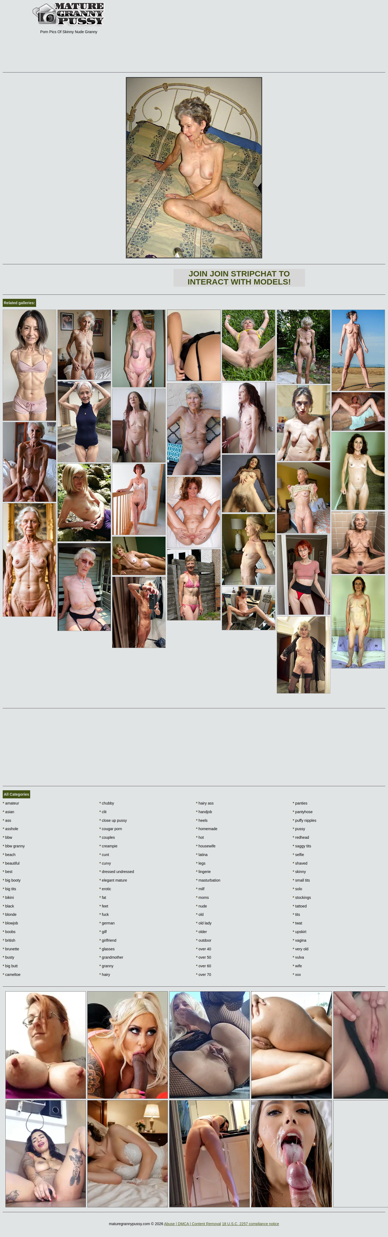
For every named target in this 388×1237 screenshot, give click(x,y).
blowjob (10, 923)
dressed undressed (116, 871)
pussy (299, 829)
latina (202, 855)
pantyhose (303, 812)
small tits (301, 880)
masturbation (208, 880)
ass (7, 820)
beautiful (11, 863)
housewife (206, 846)
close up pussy (113, 820)
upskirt (299, 932)
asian (8, 812)
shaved (300, 863)
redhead (301, 837)
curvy (105, 863)
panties (300, 803)
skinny (299, 871)
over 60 (203, 966)
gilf (103, 932)
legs (201, 863)
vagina (299, 940)
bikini (8, 897)
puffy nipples (304, 820)
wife (297, 966)
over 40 (203, 949)
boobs (9, 932)
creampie (108, 846)
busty (8, 957)
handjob (204, 812)
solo (297, 889)
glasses (107, 949)
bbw (7, 837)
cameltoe (11, 974)
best (7, 871)
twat (297, 923)
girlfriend (107, 940)
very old (300, 949)
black (8, 906)
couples (107, 837)
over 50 (203, 957)
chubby (106, 803)
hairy (104, 974)
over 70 (203, 974)
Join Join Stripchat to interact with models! (239, 277)
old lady (204, 923)
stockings (302, 897)
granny (106, 966)
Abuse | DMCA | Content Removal (192, 1224)
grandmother (111, 957)
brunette (11, 949)
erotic (105, 889)
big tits (9, 889)
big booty (11, 880)
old (200, 914)
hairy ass (205, 803)
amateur (11, 803)
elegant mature (113, 880)
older (201, 932)
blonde (9, 914)
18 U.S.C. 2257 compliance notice (250, 1224)
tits (296, 914)
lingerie (203, 871)
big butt (10, 966)
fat (102, 897)
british (9, 940)
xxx (297, 974)
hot (200, 837)
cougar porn (110, 829)
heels (202, 820)
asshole (10, 829)
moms (202, 897)
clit (102, 812)
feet (103, 906)
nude (201, 906)
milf (200, 889)
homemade (206, 829)
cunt (104, 855)
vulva (298, 957)
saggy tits (302, 846)
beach (9, 855)
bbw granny (14, 846)
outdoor (204, 940)
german (107, 923)
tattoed (300, 906)
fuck (104, 914)
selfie (298, 855)
